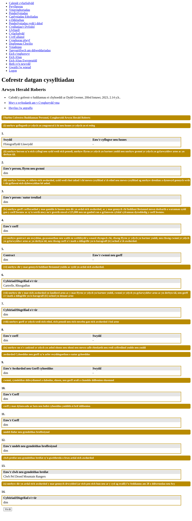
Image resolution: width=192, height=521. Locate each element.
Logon (13, 70)
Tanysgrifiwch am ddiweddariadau (30, 50)
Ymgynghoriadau (19, 9)
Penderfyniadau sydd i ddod (26, 23)
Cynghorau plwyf (19, 40)
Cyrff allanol (16, 36)
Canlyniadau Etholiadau (23, 16)
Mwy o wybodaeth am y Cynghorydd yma (34, 102)
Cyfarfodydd (16, 33)
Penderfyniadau (18, 13)
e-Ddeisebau (16, 20)
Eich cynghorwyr (19, 53)
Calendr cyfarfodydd (21, 3)
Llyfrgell (14, 30)
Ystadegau (15, 47)
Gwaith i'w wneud (20, 67)
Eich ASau (15, 57)
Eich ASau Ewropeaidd (23, 60)
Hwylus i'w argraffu (21, 108)
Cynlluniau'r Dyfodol (22, 26)
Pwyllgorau (16, 6)
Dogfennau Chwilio (21, 43)
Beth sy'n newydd (19, 63)
